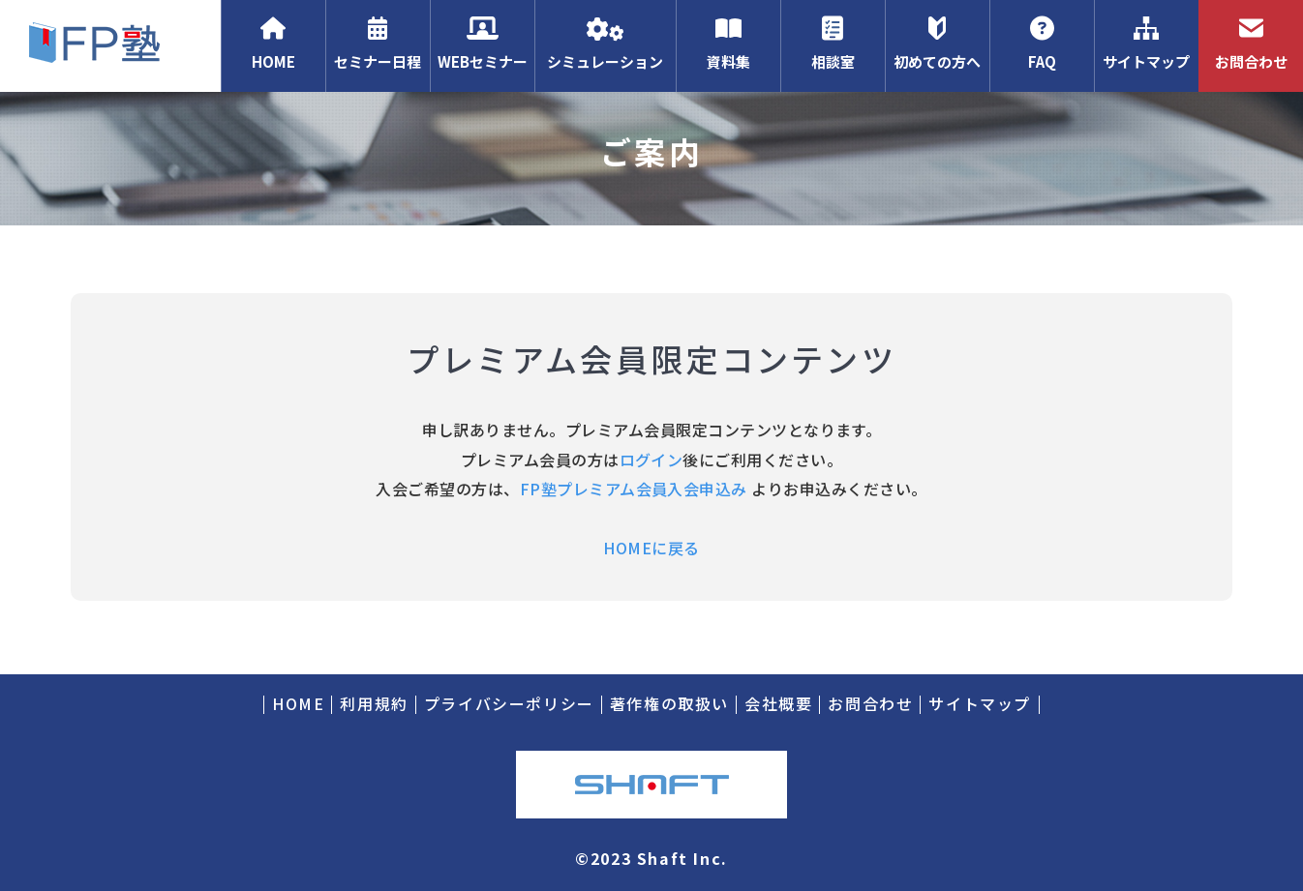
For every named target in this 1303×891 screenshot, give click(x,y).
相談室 (832, 43)
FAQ (1041, 43)
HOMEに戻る (651, 547)
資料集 (728, 43)
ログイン (651, 459)
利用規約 (374, 703)
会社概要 (778, 703)
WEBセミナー (482, 43)
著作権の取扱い (669, 703)
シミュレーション (605, 43)
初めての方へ (937, 43)
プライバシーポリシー (509, 703)
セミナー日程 (377, 43)
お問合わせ (1250, 43)
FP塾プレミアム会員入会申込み (633, 488)
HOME (273, 43)
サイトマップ (1146, 43)
